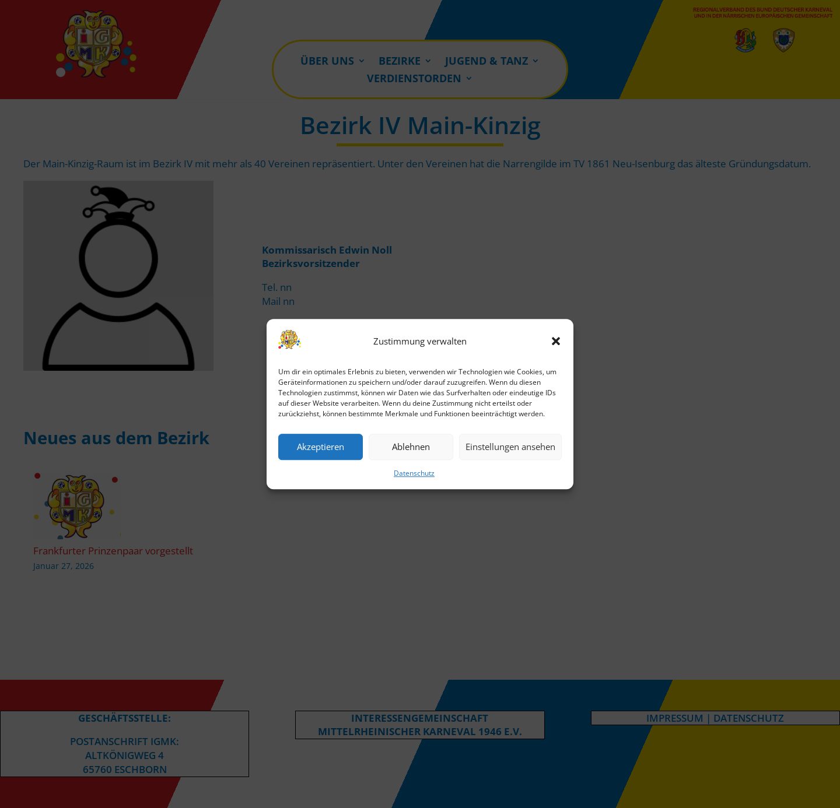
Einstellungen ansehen (510, 447)
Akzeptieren (320, 447)
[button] (556, 341)
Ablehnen (411, 447)
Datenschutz (414, 473)
